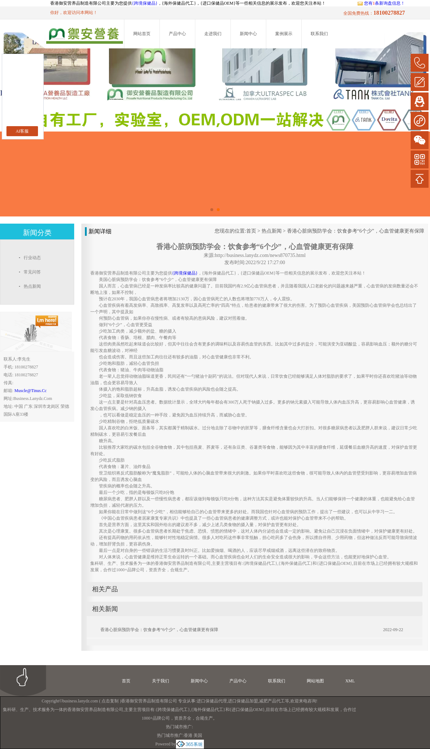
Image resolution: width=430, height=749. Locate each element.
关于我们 (160, 680)
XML (350, 680)
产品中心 (177, 33)
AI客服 (22, 131)
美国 (198, 735)
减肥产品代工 (272, 700)
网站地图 (315, 680)
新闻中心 (248, 33)
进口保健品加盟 (243, 700)
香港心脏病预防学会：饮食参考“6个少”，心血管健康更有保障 (355, 231)
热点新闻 (272, 231)
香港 (188, 735)
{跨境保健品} (145, 3)
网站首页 (141, 33)
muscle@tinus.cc (30, 390)
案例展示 (283, 33)
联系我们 (319, 33)
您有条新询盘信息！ (381, 3)
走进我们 (212, 33)
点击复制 (110, 700)
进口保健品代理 (212, 700)
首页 (251, 231)
